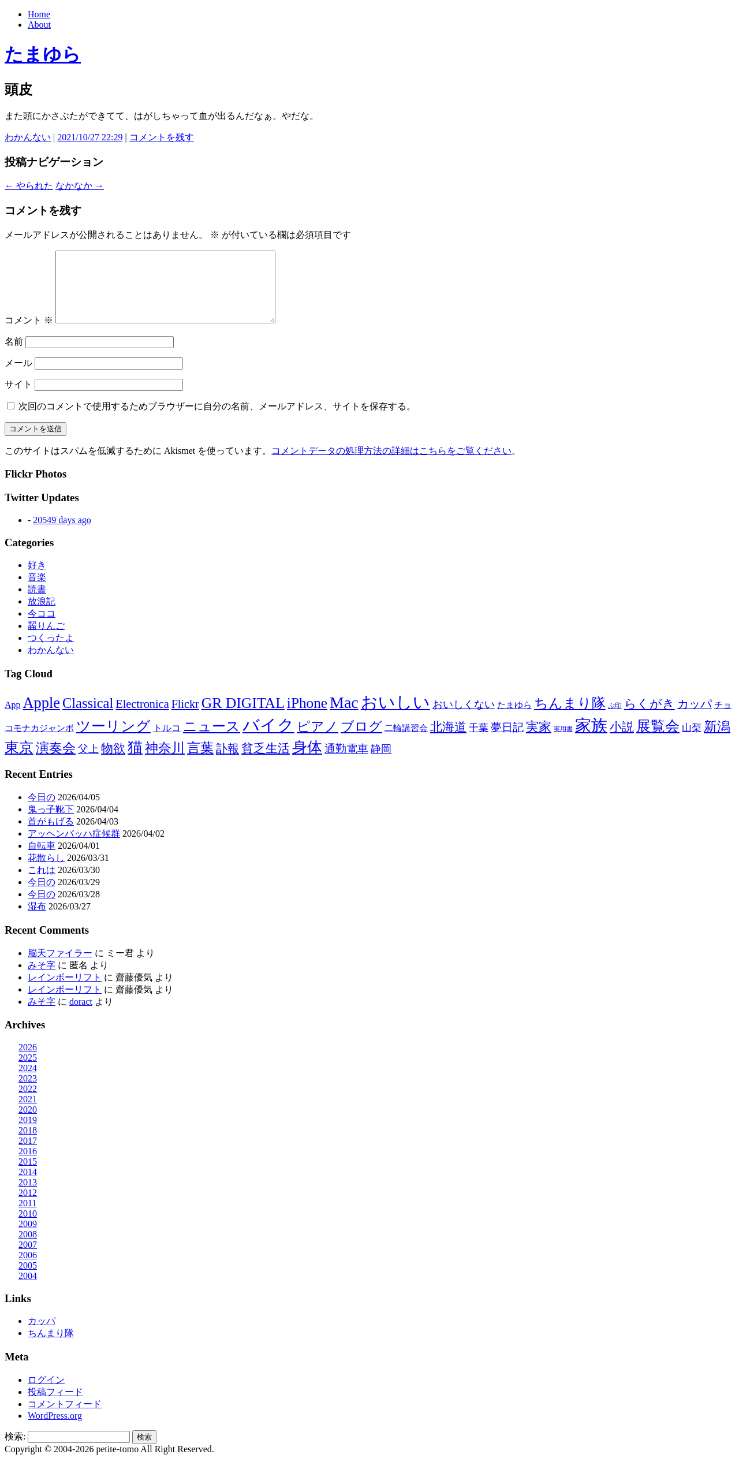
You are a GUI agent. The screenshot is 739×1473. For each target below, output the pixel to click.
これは (41, 884)
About (39, 24)
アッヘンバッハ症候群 (74, 847)
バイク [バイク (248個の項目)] (268, 739)
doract (80, 1015)
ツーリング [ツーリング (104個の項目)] (113, 740)
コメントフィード (65, 1418)
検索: (15, 1450)
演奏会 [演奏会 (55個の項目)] (56, 762)
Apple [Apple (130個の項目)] (41, 716)
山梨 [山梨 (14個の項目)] (691, 741)
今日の (41, 811)
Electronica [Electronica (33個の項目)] (142, 717)
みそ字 (41, 979)
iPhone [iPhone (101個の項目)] (307, 716)
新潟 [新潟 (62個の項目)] (717, 740)
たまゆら (43, 54)
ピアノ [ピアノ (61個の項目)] (317, 740)
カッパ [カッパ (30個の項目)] (694, 717)
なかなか (79, 186)
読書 (37, 603)
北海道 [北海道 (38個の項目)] (448, 741)
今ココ (41, 627)
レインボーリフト (65, 991)
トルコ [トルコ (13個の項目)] (167, 741)
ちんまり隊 (51, 1347)
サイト (18, 398)
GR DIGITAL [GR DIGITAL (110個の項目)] (243, 716)
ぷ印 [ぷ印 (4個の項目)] (615, 720)
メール (18, 377)
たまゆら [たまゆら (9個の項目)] (514, 719)
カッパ (41, 1335)
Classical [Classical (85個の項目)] (87, 717)
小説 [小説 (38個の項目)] (622, 741)
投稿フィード (55, 1406)
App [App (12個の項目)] (12, 719)
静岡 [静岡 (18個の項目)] (381, 763)
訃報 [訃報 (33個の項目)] (227, 762)
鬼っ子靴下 (51, 823)
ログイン (46, 1394)
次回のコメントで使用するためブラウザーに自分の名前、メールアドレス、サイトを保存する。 (217, 420)
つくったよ (51, 652)
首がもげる (51, 835)
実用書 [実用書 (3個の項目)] (563, 743)
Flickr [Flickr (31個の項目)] (185, 717)
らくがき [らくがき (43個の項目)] (649, 718)
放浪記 (41, 615)
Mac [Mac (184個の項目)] (344, 716)
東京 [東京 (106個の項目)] (19, 761)
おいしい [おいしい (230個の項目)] (395, 716)
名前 (14, 355)
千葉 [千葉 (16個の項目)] (478, 741)
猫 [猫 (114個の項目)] (135, 761)
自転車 (41, 859)
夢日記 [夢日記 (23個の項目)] (507, 741)
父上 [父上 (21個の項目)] (88, 763)
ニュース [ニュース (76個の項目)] (211, 740)
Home (39, 14)
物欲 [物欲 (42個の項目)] (113, 762)
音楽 (37, 591)
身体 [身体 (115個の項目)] (307, 761)
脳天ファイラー (60, 967)
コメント (29, 334)
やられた (29, 186)
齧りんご (46, 639)
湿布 (37, 920)
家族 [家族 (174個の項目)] (591, 739)
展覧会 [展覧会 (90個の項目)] (658, 740)
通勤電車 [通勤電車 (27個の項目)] (346, 762)
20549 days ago (62, 534)
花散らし (46, 872)
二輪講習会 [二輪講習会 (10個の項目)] (406, 742)
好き (37, 579)
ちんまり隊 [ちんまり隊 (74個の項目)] (570, 717)
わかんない (28, 137)
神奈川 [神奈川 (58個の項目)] (165, 762)
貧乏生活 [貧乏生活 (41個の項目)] (265, 762)
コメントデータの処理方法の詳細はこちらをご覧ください (391, 464)
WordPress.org (55, 1429)
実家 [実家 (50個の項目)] (538, 740)
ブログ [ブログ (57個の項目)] (361, 740)
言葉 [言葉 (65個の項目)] (200, 761)
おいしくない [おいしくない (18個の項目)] (463, 718)
